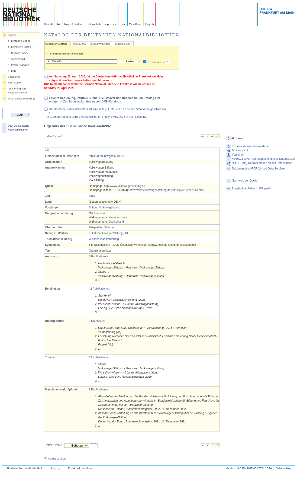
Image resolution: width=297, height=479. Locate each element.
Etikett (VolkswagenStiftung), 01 (108, 233)
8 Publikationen (98, 256)
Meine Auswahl (20, 64)
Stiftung (109, 227)
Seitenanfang (283, 468)
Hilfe (123, 24)
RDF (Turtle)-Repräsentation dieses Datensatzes (262, 163)
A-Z (58, 24)
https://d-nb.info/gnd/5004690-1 (108, 156)
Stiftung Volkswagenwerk (104, 207)
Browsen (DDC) (20, 52)
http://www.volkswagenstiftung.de (124, 186)
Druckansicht (240, 150)
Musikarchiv (79, 43)
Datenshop (14, 76)
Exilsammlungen (100, 43)
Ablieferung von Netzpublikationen (18, 90)
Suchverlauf (18, 58)
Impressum (110, 24)
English (149, 24)
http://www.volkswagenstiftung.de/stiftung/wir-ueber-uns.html (166, 190)
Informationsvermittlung (21, 98)
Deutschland (116, 221)
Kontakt (48, 24)
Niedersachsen (117, 217)
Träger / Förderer (74, 24)
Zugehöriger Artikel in (251, 188)
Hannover (100, 213)
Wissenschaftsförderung (104, 239)
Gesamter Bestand (56, 43)
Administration (55, 458)
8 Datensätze (97, 321)
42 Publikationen (99, 288)
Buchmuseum (122, 43)
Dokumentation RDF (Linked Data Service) (258, 168)
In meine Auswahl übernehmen (251, 146)
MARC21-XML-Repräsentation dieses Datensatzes (263, 158)
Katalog (12, 35)
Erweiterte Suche (21, 46)
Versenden (238, 154)
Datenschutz (94, 24)
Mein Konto (135, 24)
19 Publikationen (99, 357)
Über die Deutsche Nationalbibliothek (18, 127)
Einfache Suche (20, 40)
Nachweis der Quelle (245, 180)
